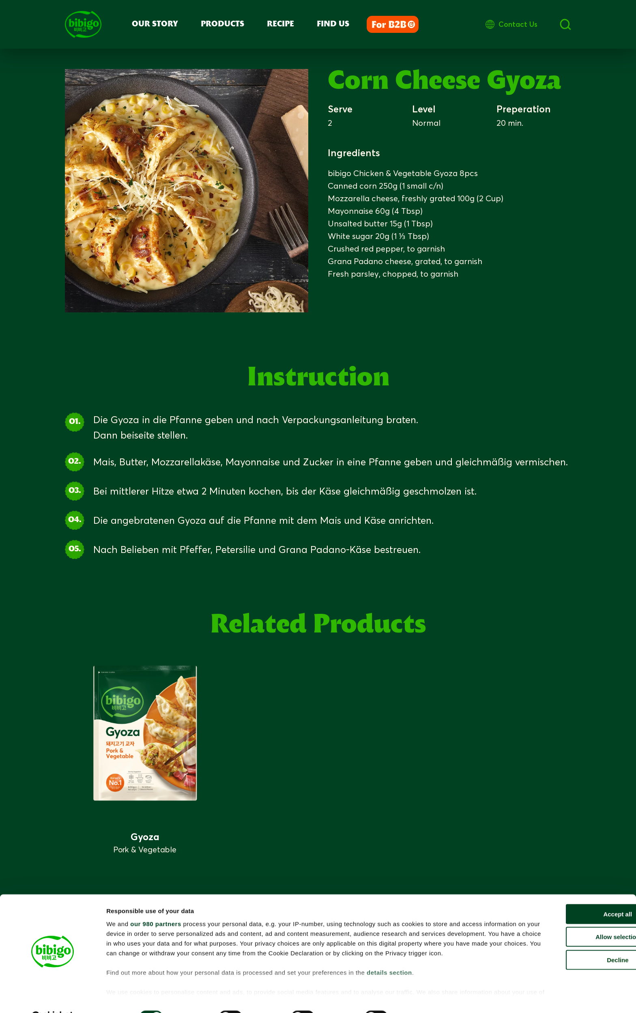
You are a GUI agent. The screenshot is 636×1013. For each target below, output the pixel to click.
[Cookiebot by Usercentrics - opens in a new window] (52, 997)
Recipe (280, 24)
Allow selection (568, 916)
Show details (421, 997)
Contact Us (551, 24)
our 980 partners (155, 903)
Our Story (155, 24)
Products (222, 24)
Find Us (333, 24)
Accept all (568, 893)
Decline (568, 939)
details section (389, 962)
